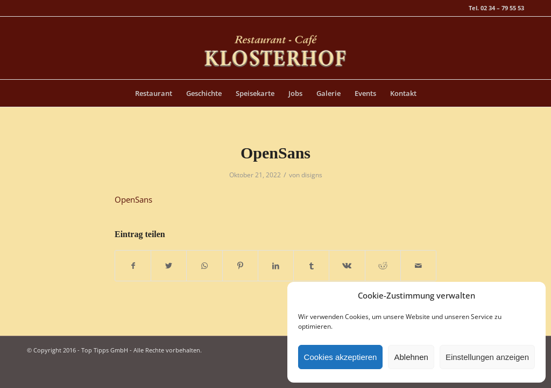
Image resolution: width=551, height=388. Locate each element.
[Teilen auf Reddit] (382, 266)
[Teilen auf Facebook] (133, 266)
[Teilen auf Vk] (346, 266)
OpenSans (275, 153)
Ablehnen (411, 357)
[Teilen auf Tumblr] (311, 266)
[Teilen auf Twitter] (168, 266)
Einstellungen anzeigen (487, 357)
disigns (311, 174)
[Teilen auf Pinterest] (240, 266)
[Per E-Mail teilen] (418, 266)
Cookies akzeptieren (340, 357)
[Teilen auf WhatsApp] (204, 266)
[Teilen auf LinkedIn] (275, 266)
